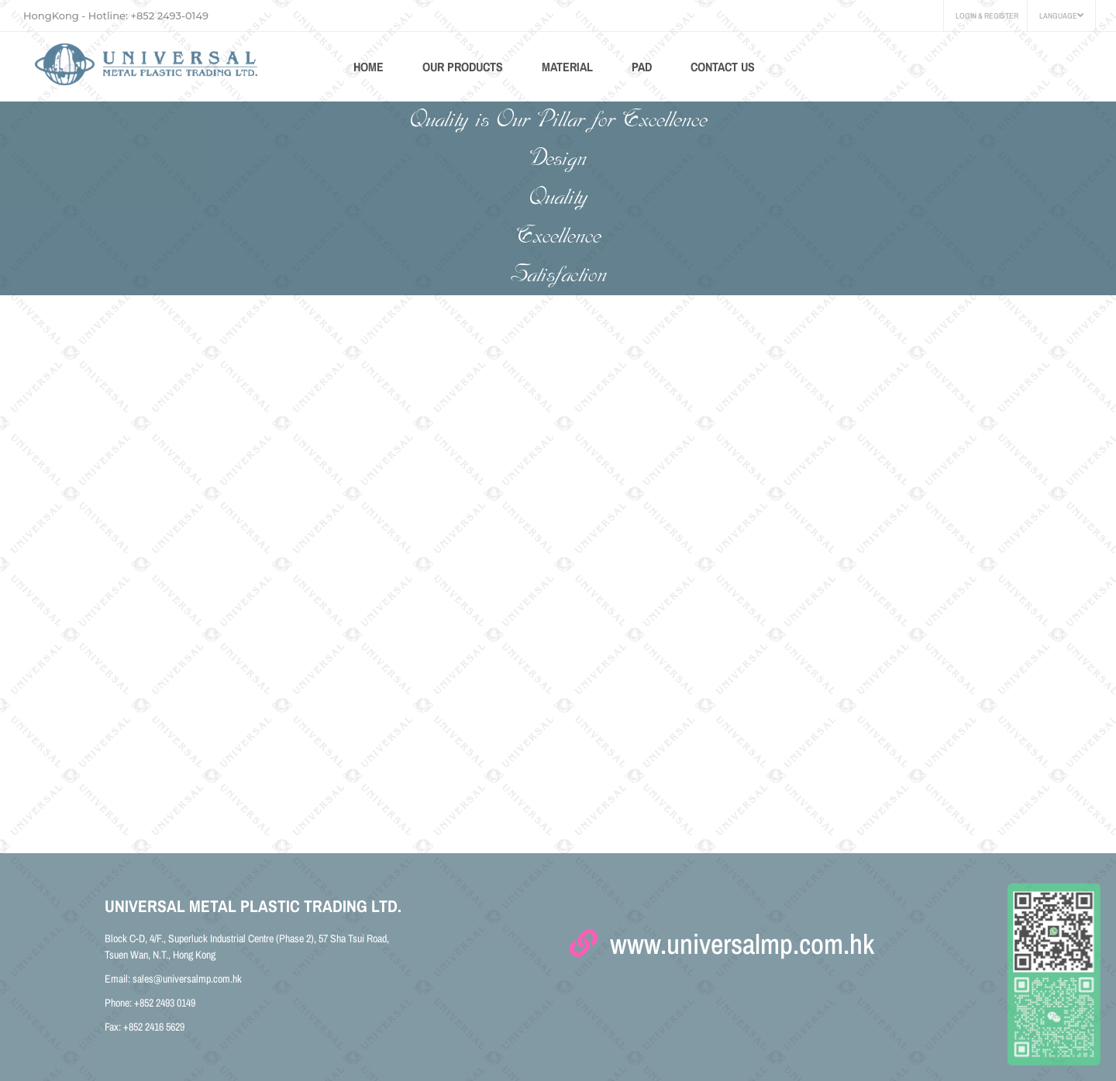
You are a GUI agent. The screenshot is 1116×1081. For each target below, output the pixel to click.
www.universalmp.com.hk (722, 937)
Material (567, 66)
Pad (642, 66)
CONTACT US (723, 66)
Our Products (462, 66)
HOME (368, 66)
